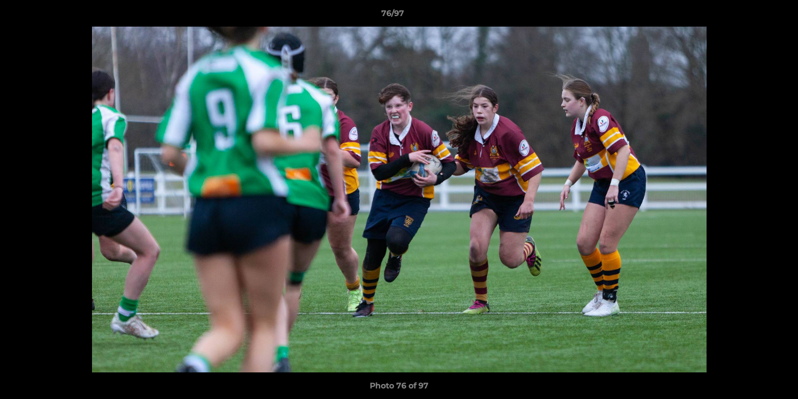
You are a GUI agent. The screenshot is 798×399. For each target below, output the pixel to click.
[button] (751, 16)
